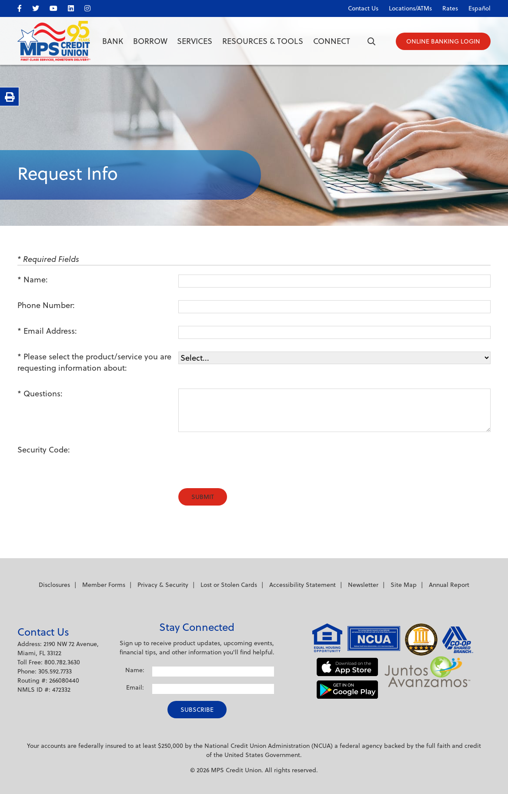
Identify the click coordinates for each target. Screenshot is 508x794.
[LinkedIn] (75, 6)
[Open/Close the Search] (371, 41)
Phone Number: (46, 305)
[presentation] (244, 462)
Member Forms (103, 584)
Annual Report (449, 584)
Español (479, 8)
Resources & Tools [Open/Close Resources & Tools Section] (262, 41)
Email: (135, 687)
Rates (450, 8)
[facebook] (23, 6)
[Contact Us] (358, 6)
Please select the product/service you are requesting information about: (94, 362)
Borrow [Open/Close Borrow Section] (150, 41)
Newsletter (363, 584)
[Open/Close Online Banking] (443, 41)
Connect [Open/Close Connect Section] (331, 41)
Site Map (404, 584)
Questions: (43, 393)
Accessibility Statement (302, 584)
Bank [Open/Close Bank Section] (112, 41)
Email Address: (50, 330)
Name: (35, 279)
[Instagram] (91, 6)
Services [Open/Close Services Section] (194, 41)
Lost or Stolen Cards (229, 584)
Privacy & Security (162, 584)
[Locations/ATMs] (406, 6)
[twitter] (40, 6)
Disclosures (54, 584)
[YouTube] (58, 6)
